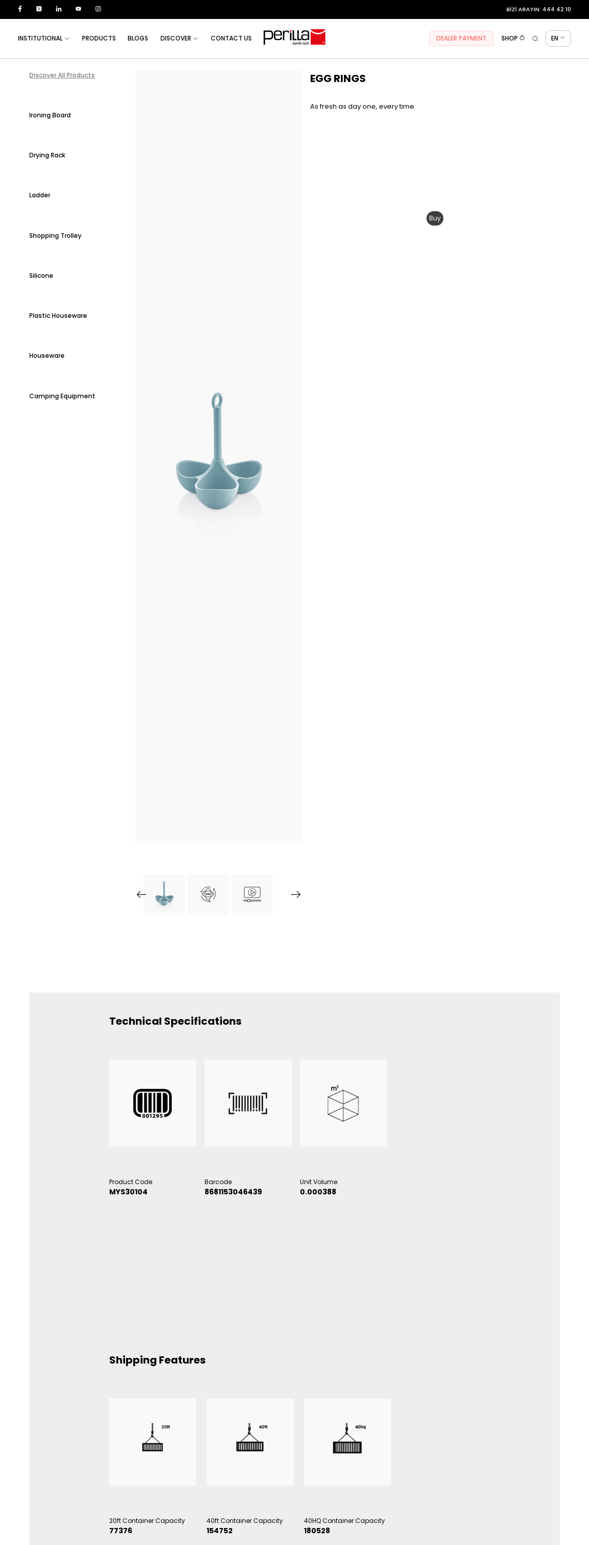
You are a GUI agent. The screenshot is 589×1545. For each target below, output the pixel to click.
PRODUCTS (99, 38)
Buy (435, 218)
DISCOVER (179, 38)
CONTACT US (231, 38)
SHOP (513, 38)
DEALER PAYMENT (461, 38)
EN (558, 38)
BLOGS (138, 38)
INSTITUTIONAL (44, 38)
